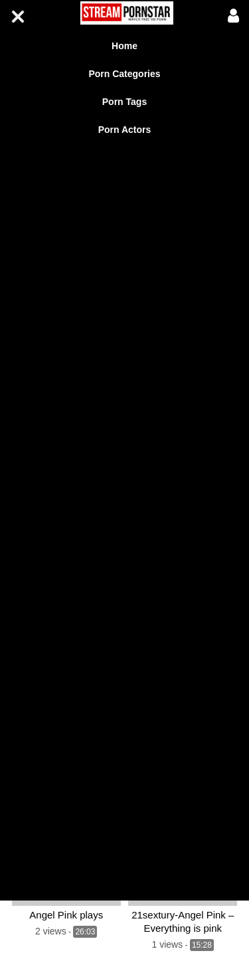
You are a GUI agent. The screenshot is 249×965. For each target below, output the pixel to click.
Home (124, 46)
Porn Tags (124, 101)
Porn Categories (124, 73)
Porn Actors (124, 129)
